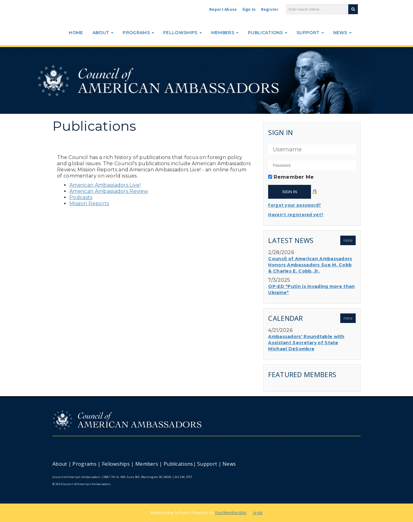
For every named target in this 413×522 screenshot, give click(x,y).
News (342, 32)
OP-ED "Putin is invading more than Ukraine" (311, 289)
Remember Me (294, 177)
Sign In (249, 9)
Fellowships (182, 32)
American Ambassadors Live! (105, 185)
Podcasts (80, 197)
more (348, 240)
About (103, 32)
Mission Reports (89, 203)
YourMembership (231, 512)
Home (76, 32)
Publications (267, 32)
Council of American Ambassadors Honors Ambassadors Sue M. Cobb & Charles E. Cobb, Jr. (310, 265)
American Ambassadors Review (108, 191)
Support (310, 32)
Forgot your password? (294, 205)
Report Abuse (223, 9)
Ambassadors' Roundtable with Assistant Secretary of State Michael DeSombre (306, 343)
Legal (258, 512)
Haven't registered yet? (295, 214)
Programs (138, 32)
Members (225, 32)
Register (270, 9)
